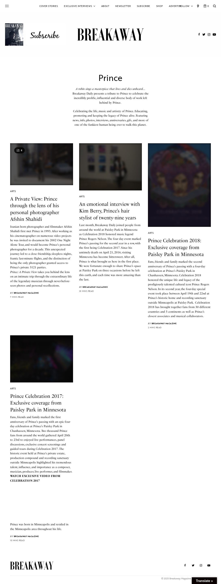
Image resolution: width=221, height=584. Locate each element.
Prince (36, 231)
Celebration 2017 (109, 248)
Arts (13, 191)
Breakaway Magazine (26, 292)
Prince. (117, 102)
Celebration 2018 (94, 234)
